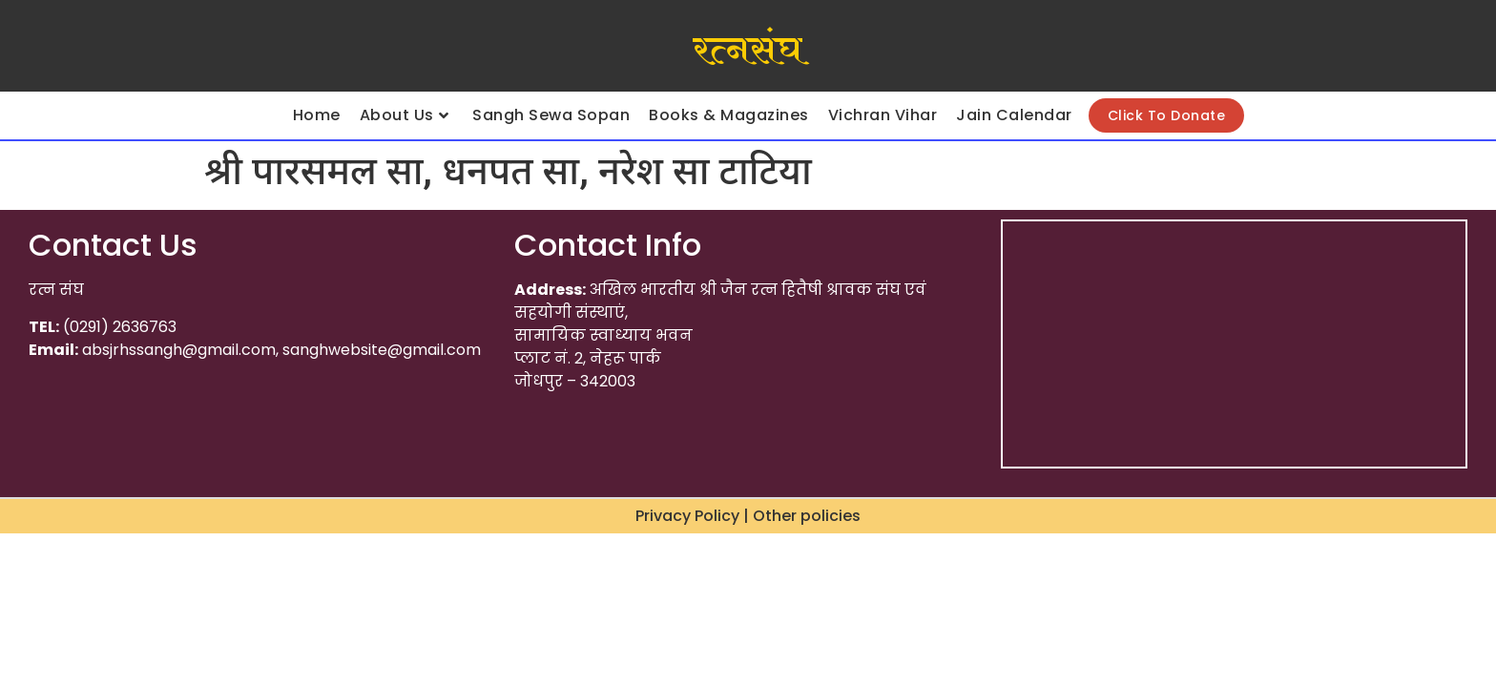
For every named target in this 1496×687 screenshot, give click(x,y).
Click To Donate (1167, 115)
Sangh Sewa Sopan (551, 115)
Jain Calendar (1014, 115)
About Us (404, 115)
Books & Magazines (729, 115)
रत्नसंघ (747, 50)
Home (317, 115)
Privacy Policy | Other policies (748, 516)
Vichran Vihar (883, 115)
